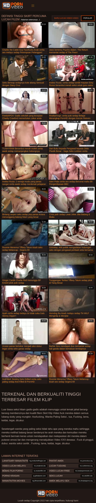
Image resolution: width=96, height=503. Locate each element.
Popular (87, 18)
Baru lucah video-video (66, 18)
